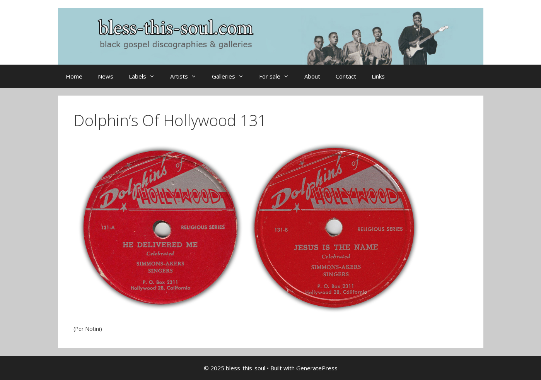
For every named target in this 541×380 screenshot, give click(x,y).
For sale (278, 76)
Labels (145, 76)
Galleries (231, 76)
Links (378, 76)
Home (74, 76)
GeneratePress (317, 368)
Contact (346, 76)
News (105, 76)
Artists (187, 76)
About (312, 76)
